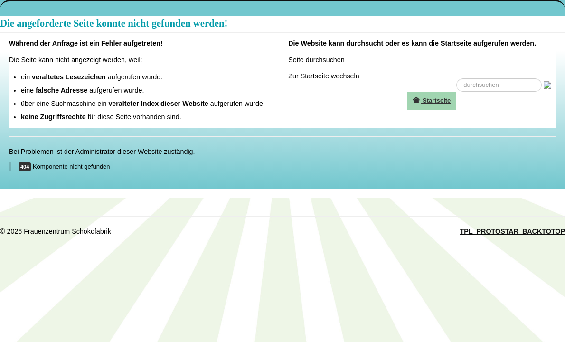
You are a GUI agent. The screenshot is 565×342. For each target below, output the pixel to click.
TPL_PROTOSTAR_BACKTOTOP (512, 231)
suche (456, 78)
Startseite (432, 100)
